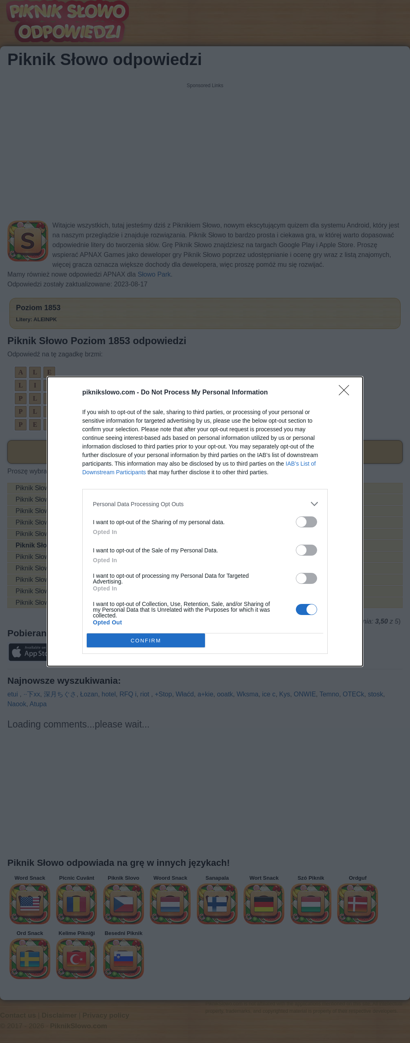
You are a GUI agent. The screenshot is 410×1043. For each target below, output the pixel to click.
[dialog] (205, 521)
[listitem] (205, 504)
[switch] (306, 521)
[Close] (346, 393)
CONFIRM (146, 640)
